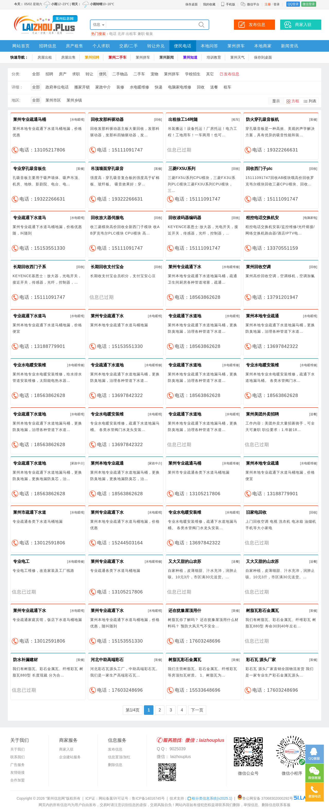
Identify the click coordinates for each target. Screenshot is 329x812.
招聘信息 (48, 46)
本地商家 (263, 46)
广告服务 (17, 765)
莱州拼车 (236, 46)
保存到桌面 (263, 57)
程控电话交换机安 (262, 217)
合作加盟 (17, 780)
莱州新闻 (166, 57)
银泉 (149, 34)
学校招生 (192, 74)
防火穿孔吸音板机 (262, 119)
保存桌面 (191, 4)
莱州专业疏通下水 (184, 267)
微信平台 (253, 4)
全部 (36, 74)
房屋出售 (68, 57)
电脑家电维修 (179, 87)
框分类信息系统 (210, 798)
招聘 (49, 74)
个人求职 (101, 46)
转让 (89, 74)
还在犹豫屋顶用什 (184, 610)
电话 (112, 34)
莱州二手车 (117, 57)
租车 (227, 87)
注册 (268, 4)
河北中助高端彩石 (107, 659)
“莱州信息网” (56, 798)
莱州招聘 (92, 57)
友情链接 (17, 772)
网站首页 (21, 46)
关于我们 (17, 749)
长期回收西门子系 (29, 267)
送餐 (214, 87)
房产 (63, 74)
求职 (76, 74)
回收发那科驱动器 (107, 119)
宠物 (154, 74)
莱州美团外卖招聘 (262, 414)
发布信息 (231, 74)
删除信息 (115, 765)
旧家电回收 (256, 512)
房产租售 (74, 46)
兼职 (141, 34)
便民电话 (182, 46)
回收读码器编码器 (184, 217)
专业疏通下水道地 (184, 316)
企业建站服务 (70, 757)
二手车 (139, 74)
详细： (17, 87)
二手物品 (120, 74)
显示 (276, 101)
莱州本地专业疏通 (262, 316)
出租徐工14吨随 (183, 119)
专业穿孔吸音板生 (29, 168)
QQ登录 (293, 4)
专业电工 (21, 561)
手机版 (228, 4)
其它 (210, 74)
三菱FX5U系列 (181, 168)
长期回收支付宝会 (107, 267)
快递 (158, 87)
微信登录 (309, 4)
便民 (103, 74)
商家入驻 (66, 749)
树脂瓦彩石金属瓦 (262, 610)
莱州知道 (190, 57)
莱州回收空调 (258, 267)
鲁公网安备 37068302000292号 (265, 798)
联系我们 (17, 757)
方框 (295, 101)
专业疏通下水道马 (29, 217)
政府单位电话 (57, 87)
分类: (16, 74)
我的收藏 (209, 4)
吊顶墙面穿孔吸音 (107, 168)
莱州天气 (237, 57)
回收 (201, 87)
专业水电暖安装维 (29, 365)
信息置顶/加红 (119, 757)
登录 (276, 4)
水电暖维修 (139, 87)
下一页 (197, 710)
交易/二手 (128, 46)
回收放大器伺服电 (107, 217)
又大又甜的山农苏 (184, 561)
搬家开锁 (82, 87)
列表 (312, 101)
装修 (120, 87)
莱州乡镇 (74, 100)
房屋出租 (45, 57)
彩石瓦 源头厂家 (261, 659)
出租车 (131, 34)
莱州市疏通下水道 (29, 512)
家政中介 (103, 87)
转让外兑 (156, 46)
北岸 (121, 34)
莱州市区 (53, 100)
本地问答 (209, 46)
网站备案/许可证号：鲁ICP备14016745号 (132, 798)
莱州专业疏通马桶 (29, 119)
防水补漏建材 (25, 659)
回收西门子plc (259, 168)
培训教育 (214, 57)
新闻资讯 (289, 46)
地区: (16, 100)
